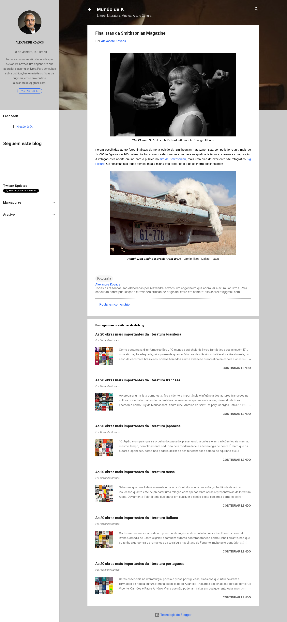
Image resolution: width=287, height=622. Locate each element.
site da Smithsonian (173, 159)
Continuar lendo (237, 368)
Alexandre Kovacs (30, 42)
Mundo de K (110, 9)
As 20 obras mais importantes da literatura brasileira (138, 334)
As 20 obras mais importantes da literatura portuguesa (140, 564)
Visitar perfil (29, 91)
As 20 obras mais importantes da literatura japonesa (138, 426)
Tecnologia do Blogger (173, 615)
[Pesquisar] (256, 9)
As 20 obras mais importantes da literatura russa (135, 472)
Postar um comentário (114, 304)
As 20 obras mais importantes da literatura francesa (137, 380)
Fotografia (104, 278)
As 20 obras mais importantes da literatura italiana (136, 518)
